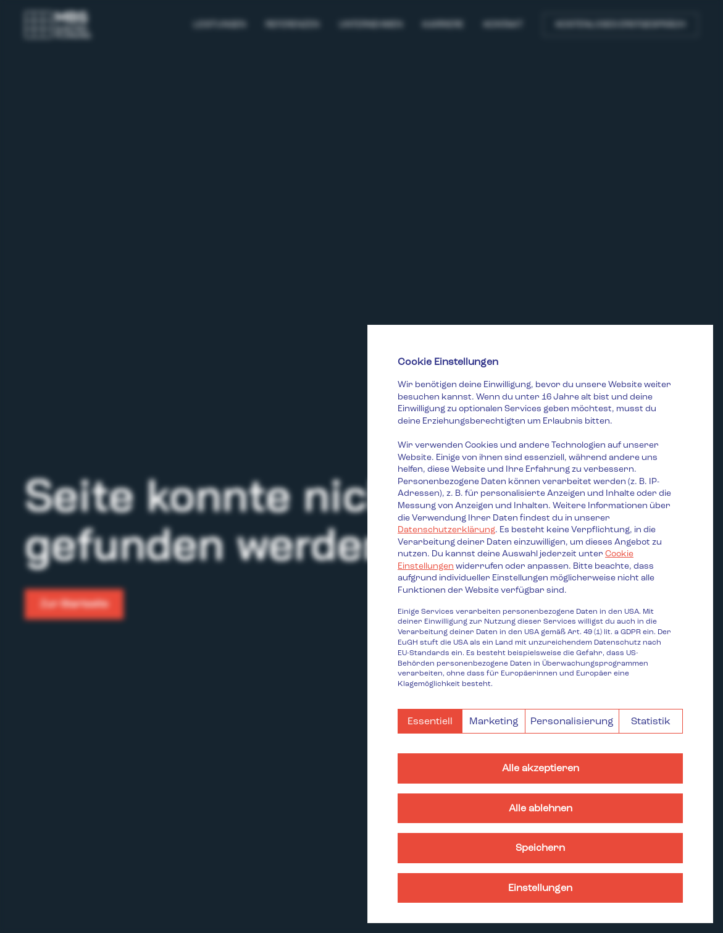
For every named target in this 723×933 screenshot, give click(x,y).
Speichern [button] (540, 847)
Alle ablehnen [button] (540, 808)
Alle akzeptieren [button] (540, 768)
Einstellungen (540, 887)
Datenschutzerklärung (446, 529)
